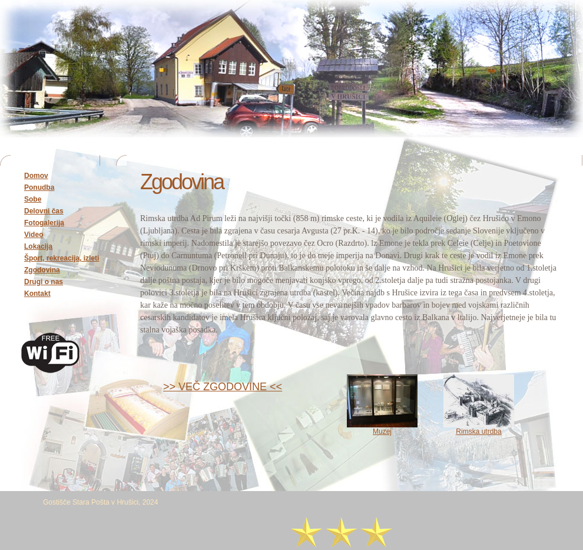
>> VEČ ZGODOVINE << (222, 387)
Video (33, 234)
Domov (36, 176)
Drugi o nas (43, 282)
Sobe (32, 199)
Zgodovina (42, 270)
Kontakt (37, 293)
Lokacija (38, 246)
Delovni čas (44, 211)
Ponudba (39, 187)
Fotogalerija (44, 223)
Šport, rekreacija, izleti (61, 258)
